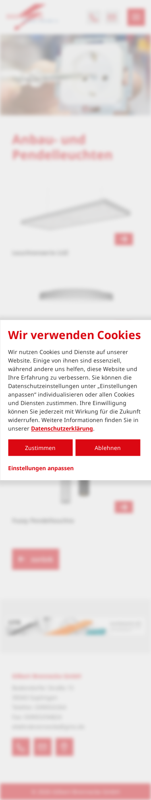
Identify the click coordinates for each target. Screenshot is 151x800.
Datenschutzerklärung (62, 428)
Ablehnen (108, 448)
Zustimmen (40, 448)
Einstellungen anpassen (41, 468)
